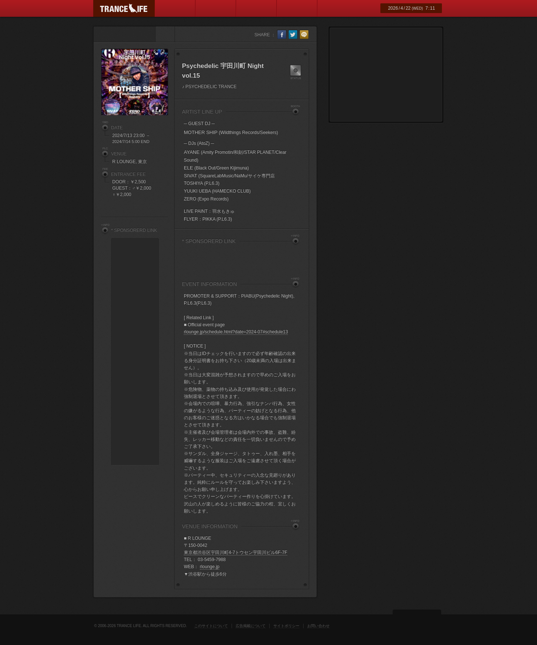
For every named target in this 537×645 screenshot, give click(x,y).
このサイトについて (211, 626)
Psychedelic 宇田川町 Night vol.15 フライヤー (134, 82)
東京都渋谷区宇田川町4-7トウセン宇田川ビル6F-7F (235, 552)
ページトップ (417, 620)
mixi (304, 34)
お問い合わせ (318, 626)
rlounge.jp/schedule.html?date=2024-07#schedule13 (236, 331)
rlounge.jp (210, 566)
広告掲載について (251, 626)
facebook (281, 34)
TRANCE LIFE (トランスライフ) (124, 8)
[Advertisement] (241, 259)
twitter (293, 34)
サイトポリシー (286, 626)
